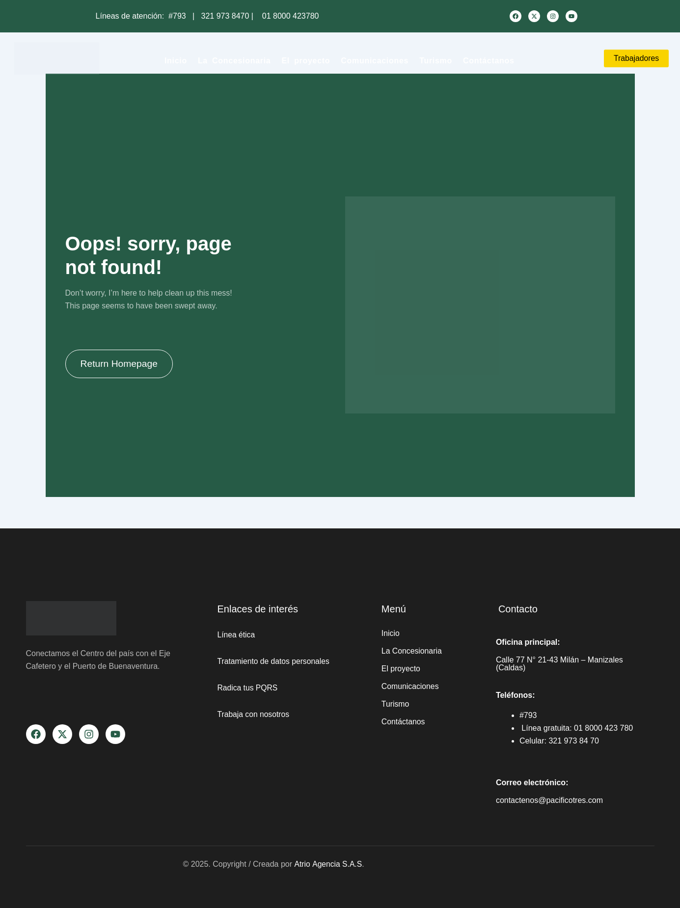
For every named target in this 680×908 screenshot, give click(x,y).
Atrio (302, 864)
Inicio (175, 60)
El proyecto (305, 60)
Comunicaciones (374, 60)
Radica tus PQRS (248, 688)
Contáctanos (489, 60)
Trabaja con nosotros (254, 714)
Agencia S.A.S (337, 864)
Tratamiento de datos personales (275, 661)
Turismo (435, 60)
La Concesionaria (234, 60)
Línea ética (237, 635)
